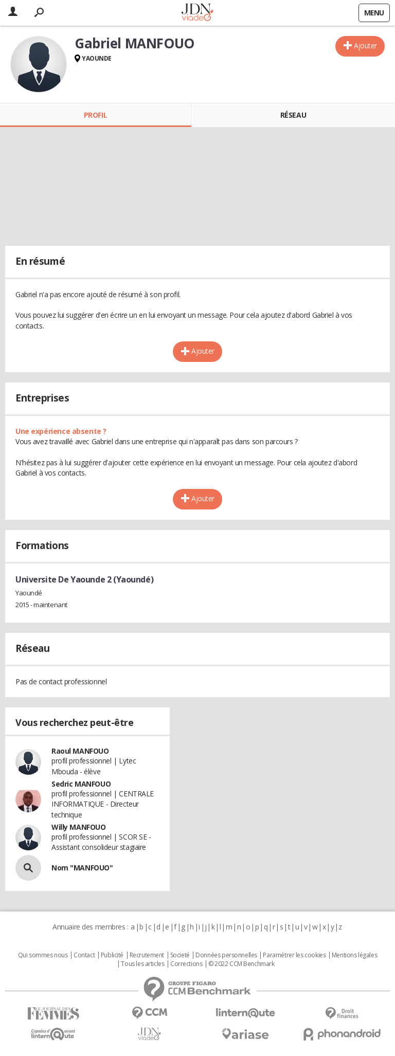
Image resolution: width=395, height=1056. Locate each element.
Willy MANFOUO (78, 827)
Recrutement (147, 955)
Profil (95, 115)
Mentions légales (354, 955)
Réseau (293, 115)
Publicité (112, 955)
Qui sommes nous (43, 955)
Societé (180, 955)
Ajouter (365, 45)
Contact (84, 955)
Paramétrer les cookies (294, 955)
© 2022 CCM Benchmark (241, 964)
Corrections (186, 964)
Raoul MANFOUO (80, 751)
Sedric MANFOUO (81, 784)
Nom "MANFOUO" (82, 867)
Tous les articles (142, 964)
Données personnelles (226, 955)
